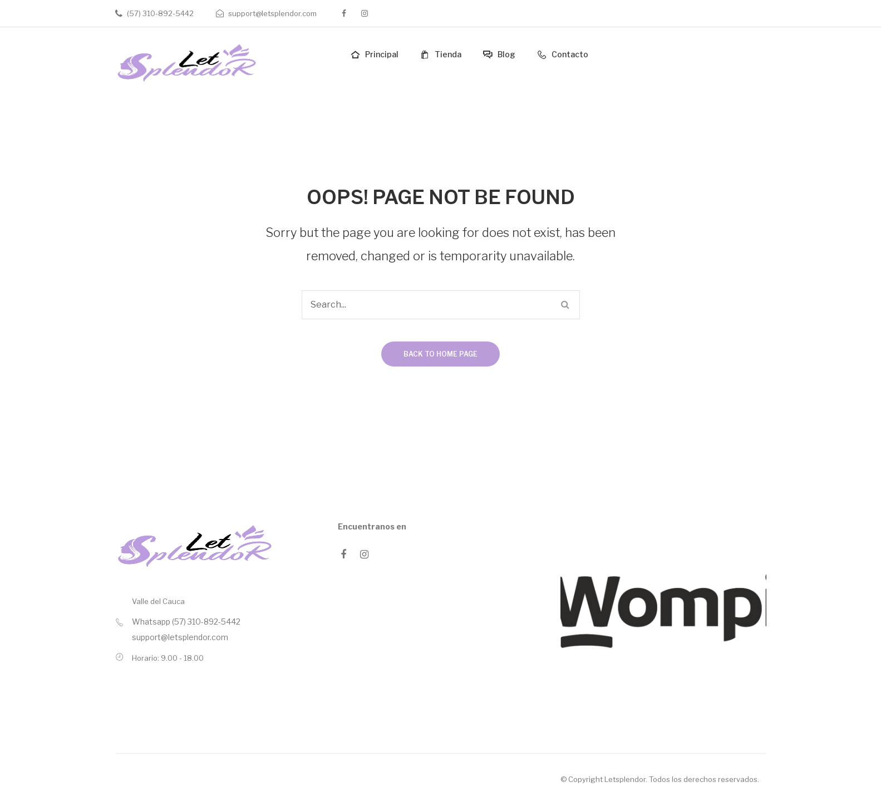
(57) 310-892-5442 (160, 13)
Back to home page (440, 354)
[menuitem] (373, 55)
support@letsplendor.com (272, 13)
